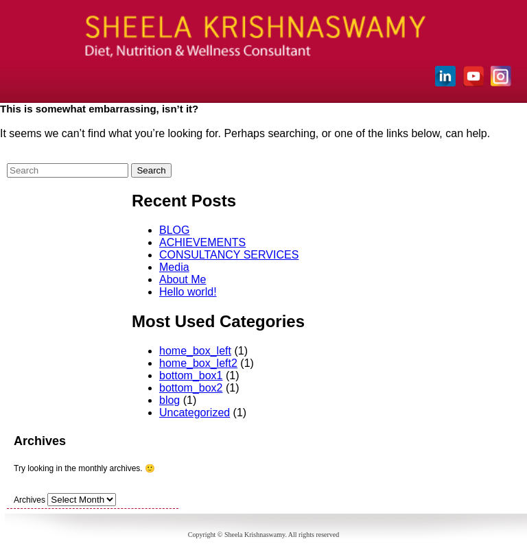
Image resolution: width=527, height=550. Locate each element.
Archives (29, 500)
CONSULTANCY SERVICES (228, 255)
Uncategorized (194, 412)
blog (169, 400)
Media (174, 267)
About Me (182, 279)
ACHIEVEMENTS (202, 242)
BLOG (174, 230)
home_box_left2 (198, 363)
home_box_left (195, 351)
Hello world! (188, 292)
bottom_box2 (191, 388)
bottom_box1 (191, 375)
